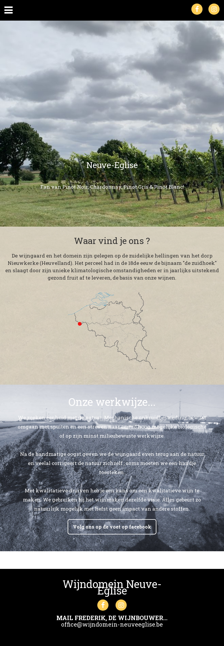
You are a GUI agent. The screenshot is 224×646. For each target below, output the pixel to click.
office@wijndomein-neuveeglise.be (112, 624)
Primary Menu (8, 10)
